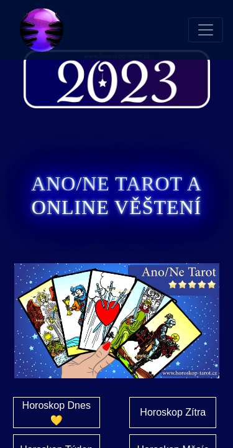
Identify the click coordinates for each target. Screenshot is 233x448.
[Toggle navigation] (205, 29)
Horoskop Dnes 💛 (56, 413)
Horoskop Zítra (173, 412)
